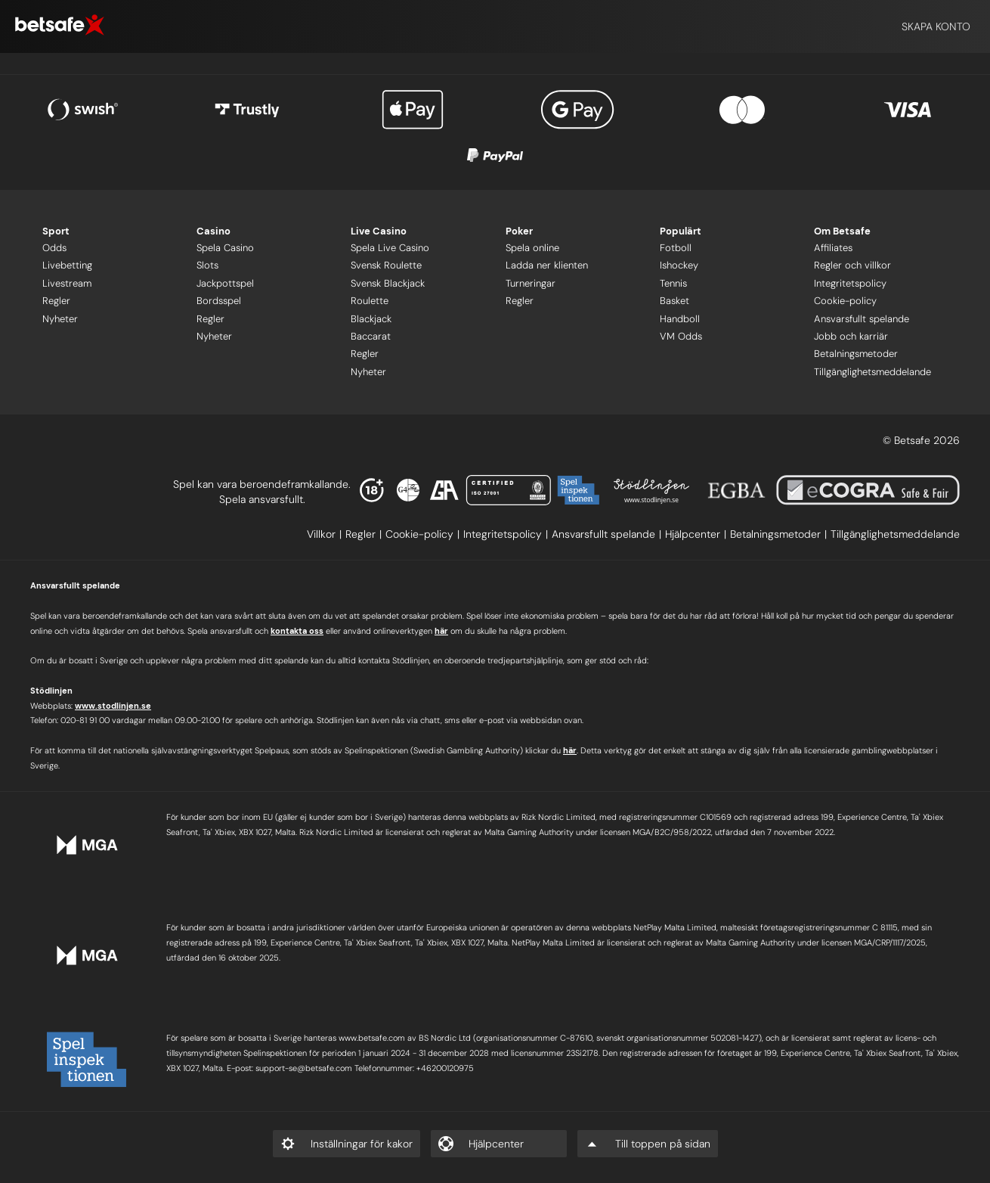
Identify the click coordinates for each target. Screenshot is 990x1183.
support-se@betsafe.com (303, 1068)
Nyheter (60, 318)
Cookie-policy (845, 300)
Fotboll (675, 247)
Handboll (680, 318)
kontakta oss (297, 631)
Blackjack (371, 318)
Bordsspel (218, 300)
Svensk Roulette (386, 265)
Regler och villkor (852, 265)
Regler (56, 300)
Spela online (532, 247)
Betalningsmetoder (856, 353)
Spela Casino (225, 247)
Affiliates (833, 247)
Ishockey (679, 265)
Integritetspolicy (850, 283)
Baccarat (371, 336)
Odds (54, 247)
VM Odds (681, 336)
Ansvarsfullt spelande (861, 318)
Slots (207, 265)
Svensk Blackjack (388, 283)
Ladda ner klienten (547, 265)
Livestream (66, 283)
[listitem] (326, 534)
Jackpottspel (225, 283)
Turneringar (530, 283)
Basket (674, 300)
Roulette (369, 300)
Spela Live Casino (390, 247)
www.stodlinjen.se (113, 705)
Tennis (673, 283)
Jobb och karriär (851, 336)
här (441, 631)
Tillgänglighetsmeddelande (872, 371)
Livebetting (67, 265)
